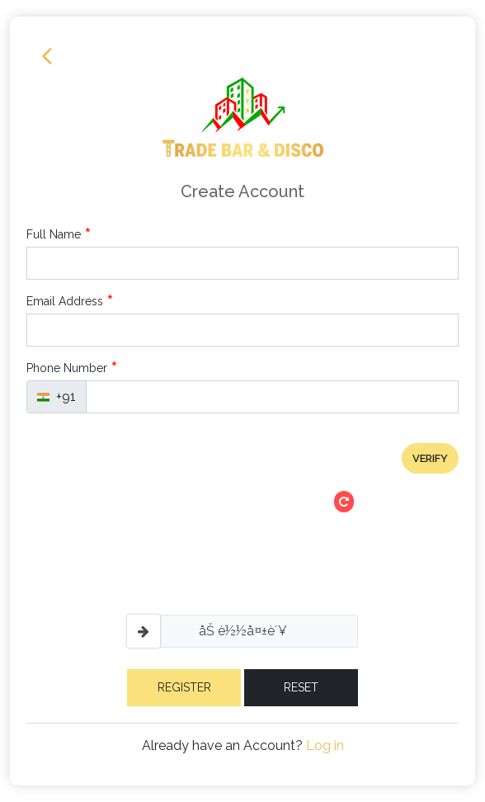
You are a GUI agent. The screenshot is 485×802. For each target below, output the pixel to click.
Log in (325, 745)
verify (430, 458)
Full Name (59, 234)
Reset (301, 687)
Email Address (70, 301)
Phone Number (72, 368)
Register (184, 687)
